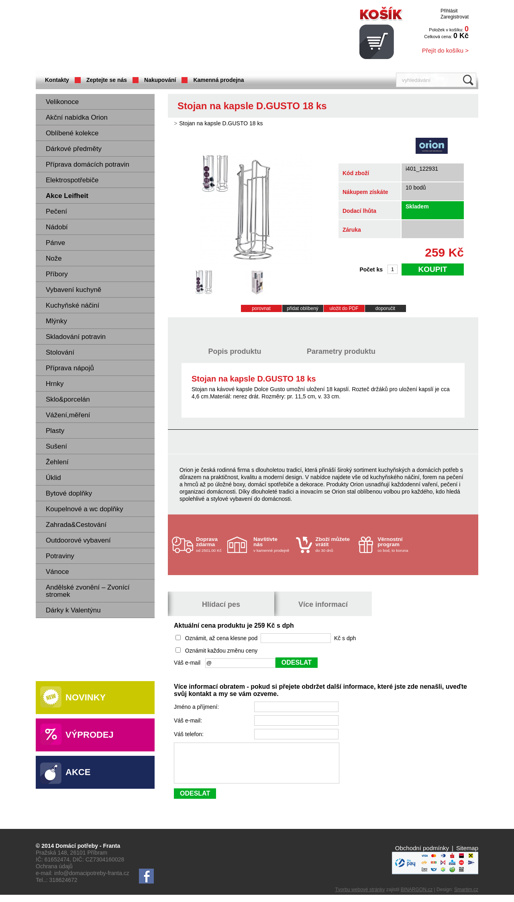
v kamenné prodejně (272, 544)
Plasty (55, 431)
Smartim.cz (466, 897)
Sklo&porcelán (68, 399)
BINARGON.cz (416, 897)
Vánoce (57, 571)
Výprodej (89, 735)
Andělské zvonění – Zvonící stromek (88, 591)
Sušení (56, 446)
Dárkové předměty (74, 149)
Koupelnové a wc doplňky (84, 509)
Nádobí (57, 227)
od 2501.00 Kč (210, 544)
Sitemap (467, 855)
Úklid (53, 478)
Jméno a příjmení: (197, 707)
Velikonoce (62, 102)
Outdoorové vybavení (78, 540)
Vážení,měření (68, 415)
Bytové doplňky (69, 493)
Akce (77, 772)
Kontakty (57, 80)
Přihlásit (449, 11)
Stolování (60, 352)
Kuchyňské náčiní (72, 305)
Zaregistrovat (455, 17)
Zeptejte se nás (106, 80)
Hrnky (54, 384)
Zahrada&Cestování (76, 525)
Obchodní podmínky (422, 855)
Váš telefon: (189, 734)
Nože (54, 258)
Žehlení (57, 462)
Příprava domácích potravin (87, 164)
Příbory (57, 274)
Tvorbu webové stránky (360, 897)
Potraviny (60, 556)
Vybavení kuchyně (73, 290)
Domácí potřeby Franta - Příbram (115, 36)
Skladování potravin (76, 337)
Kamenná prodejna (218, 80)
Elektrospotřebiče (72, 180)
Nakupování (160, 80)
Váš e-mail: (189, 720)
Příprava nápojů (70, 368)
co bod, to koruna (396, 544)
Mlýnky (56, 321)
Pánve (55, 243)
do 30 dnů (335, 544)
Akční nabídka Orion (77, 117)
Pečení (56, 211)
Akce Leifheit (67, 196)
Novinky (85, 697)
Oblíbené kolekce (72, 133)
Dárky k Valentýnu (73, 610)
